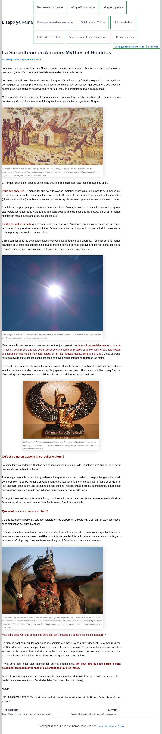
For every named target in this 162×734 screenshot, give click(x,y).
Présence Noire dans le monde (54, 22)
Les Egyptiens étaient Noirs (129, 47)
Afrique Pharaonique (81, 7)
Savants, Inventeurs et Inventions (86, 37)
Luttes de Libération (48, 37)
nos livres (153, 47)
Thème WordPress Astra (110, 726)
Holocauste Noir (120, 22)
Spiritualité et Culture (91, 22)
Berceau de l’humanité (49, 7)
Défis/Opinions (122, 37)
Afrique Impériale (110, 7)
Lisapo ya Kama (17, 22)
